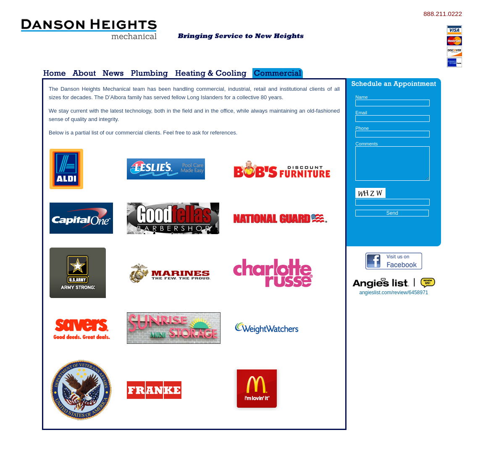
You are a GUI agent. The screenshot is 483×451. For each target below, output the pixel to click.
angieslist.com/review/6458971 (393, 292)
